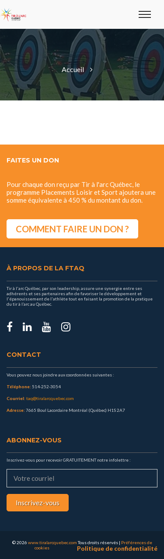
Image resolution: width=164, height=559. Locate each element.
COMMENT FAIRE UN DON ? (72, 229)
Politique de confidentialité (117, 548)
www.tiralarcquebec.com (52, 542)
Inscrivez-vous (37, 502)
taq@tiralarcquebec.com (50, 398)
